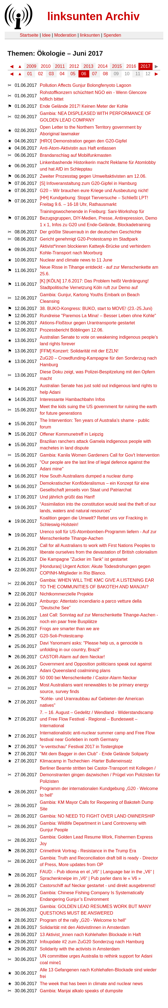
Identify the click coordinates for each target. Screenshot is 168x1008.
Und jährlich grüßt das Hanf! (67, 497)
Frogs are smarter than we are (69, 628)
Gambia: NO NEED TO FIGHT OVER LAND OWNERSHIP (97, 816)
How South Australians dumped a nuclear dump (86, 476)
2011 (60, 66)
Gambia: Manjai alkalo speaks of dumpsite (81, 990)
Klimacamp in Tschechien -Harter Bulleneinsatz (86, 761)
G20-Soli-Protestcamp (61, 636)
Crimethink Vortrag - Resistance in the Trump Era (88, 850)
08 (105, 73)
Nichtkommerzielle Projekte (66, 594)
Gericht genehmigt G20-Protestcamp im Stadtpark (89, 239)
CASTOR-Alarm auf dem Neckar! (72, 656)
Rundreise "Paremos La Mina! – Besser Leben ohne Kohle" (98, 315)
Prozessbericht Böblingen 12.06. (71, 330)
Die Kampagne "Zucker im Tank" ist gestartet (83, 559)
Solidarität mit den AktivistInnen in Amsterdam (85, 927)
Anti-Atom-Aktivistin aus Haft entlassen (78, 148)
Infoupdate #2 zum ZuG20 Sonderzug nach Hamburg (92, 941)
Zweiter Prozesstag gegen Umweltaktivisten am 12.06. (93, 176)
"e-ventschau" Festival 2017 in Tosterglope (81, 746)
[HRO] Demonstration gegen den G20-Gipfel (83, 141)
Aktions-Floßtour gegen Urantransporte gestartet (87, 322)
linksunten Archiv (93, 16)
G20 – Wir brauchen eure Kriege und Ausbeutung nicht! (94, 190)
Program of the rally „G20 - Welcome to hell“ (83, 920)
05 (72, 73)
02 (40, 73)
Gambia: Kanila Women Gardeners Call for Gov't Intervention (99, 455)
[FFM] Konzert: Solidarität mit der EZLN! (79, 351)
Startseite (29, 35)
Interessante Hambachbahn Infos (72, 399)
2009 (31, 66)
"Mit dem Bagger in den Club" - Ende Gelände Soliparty (94, 753)
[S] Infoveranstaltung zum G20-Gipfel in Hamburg (88, 183)
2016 (131, 66)
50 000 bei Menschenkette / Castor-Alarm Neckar (88, 677)
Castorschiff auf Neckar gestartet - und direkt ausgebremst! (98, 885)
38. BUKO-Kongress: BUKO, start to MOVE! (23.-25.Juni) (96, 308)
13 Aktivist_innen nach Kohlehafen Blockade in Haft (90, 934)
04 (62, 73)
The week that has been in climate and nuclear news (91, 983)
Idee (46, 35)
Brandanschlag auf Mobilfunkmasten (75, 155)
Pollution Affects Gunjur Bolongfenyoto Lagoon (85, 85)
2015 (117, 66)
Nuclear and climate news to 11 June (76, 260)
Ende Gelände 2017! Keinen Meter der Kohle (84, 106)
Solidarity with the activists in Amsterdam (80, 949)
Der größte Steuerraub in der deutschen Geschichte (90, 232)
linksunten (90, 35)
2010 (46, 66)
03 (51, 73)
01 (29, 73)
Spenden (112, 35)
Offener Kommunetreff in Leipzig (71, 434)
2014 (103, 66)
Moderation (65, 35)
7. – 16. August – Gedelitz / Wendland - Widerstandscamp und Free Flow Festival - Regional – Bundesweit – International (96, 719)
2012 (74, 66)
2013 (88, 66)
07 (94, 73)
